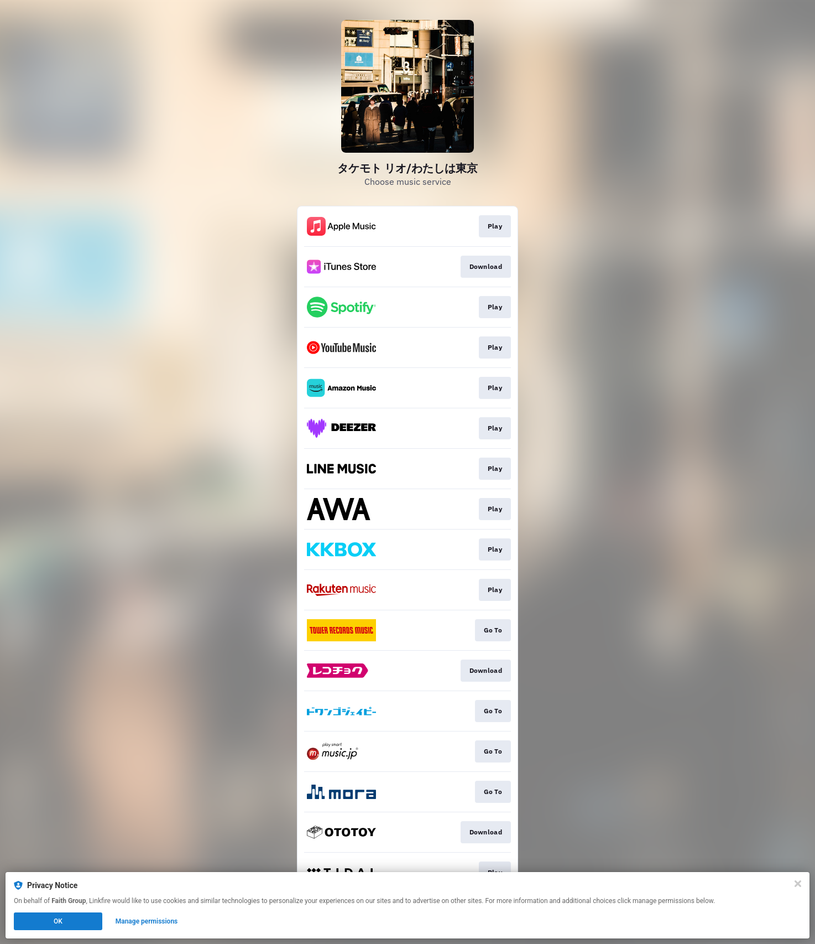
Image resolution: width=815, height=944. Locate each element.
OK (58, 921)
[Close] (798, 884)
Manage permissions (147, 921)
